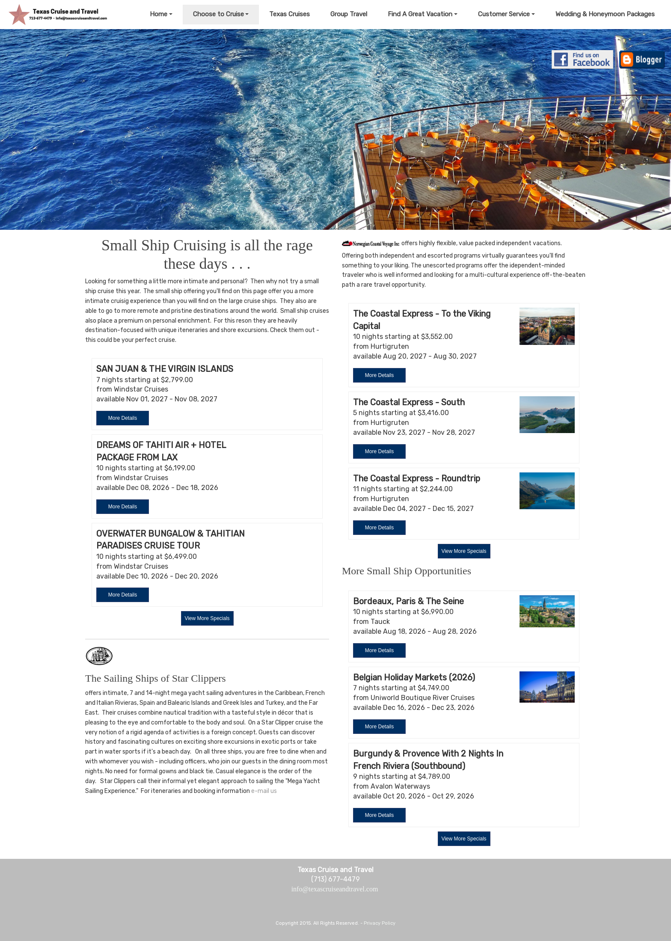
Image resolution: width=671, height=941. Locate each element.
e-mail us (264, 791)
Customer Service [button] (504, 14)
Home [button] (158, 14)
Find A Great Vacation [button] (420, 14)
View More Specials (206, 618)
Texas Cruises (289, 14)
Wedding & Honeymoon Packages (605, 14)
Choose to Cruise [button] (218, 14)
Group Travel (348, 14)
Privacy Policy (379, 923)
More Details (122, 418)
